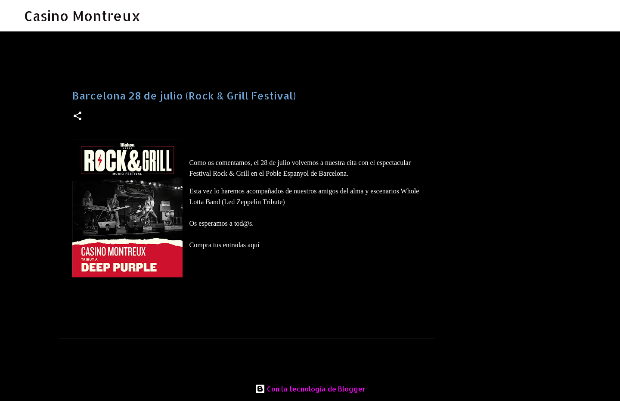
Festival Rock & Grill (219, 173)
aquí (254, 245)
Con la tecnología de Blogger (310, 388)
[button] (77, 116)
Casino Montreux (82, 16)
